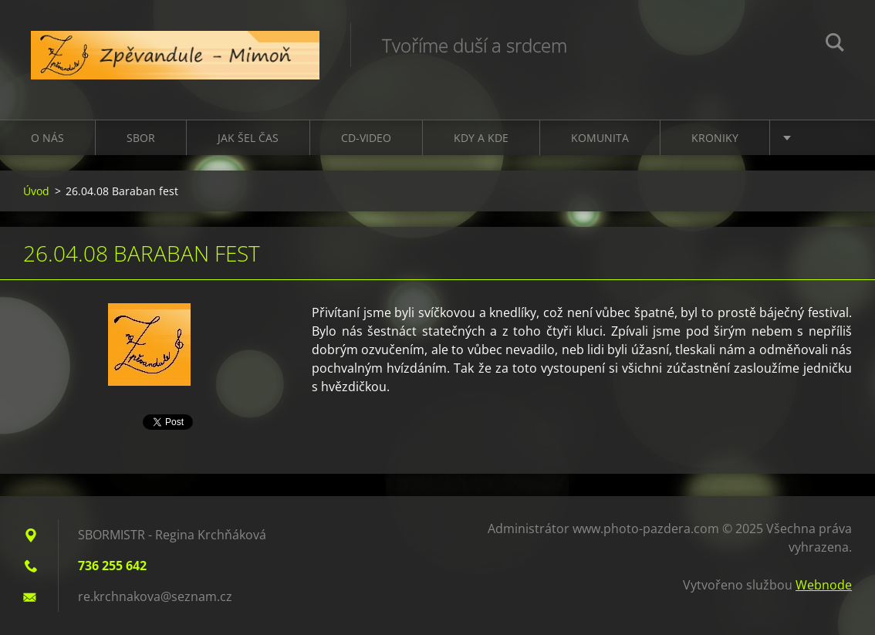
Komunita (600, 137)
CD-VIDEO (366, 137)
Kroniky (714, 137)
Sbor (141, 137)
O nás (47, 137)
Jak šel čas (248, 137)
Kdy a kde (481, 137)
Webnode (824, 584)
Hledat (835, 45)
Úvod (36, 191)
